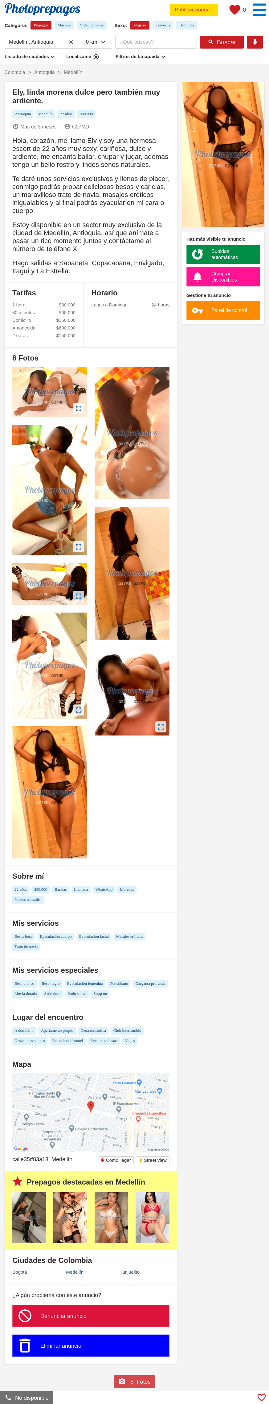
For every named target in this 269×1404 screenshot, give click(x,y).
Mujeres (140, 25)
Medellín (75, 1272)
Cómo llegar (115, 1160)
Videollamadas (92, 25)
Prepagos (41, 25)
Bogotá (19, 1272)
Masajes (64, 25)
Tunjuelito (130, 1272)
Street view (153, 1160)
